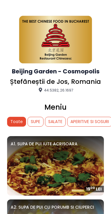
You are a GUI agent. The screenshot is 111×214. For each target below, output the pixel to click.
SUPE (35, 122)
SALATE (55, 122)
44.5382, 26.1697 (55, 90)
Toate (16, 122)
